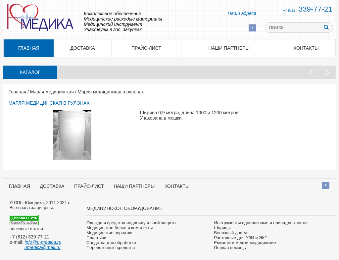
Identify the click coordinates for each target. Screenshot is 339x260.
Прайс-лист (146, 48)
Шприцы (222, 227)
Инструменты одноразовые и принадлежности (260, 222)
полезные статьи (26, 228)
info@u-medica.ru (43, 242)
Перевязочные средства (110, 247)
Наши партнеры (229, 48)
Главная (17, 91)
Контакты (306, 48)
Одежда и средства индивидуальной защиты (131, 222)
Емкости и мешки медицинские (245, 242)
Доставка (83, 48)
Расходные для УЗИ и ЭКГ (240, 237)
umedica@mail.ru (42, 247)
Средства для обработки (111, 242)
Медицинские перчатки (109, 232)
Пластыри (96, 237)
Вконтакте (252, 27)
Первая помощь (230, 247)
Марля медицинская (52, 91)
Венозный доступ (231, 232)
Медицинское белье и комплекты (119, 227)
